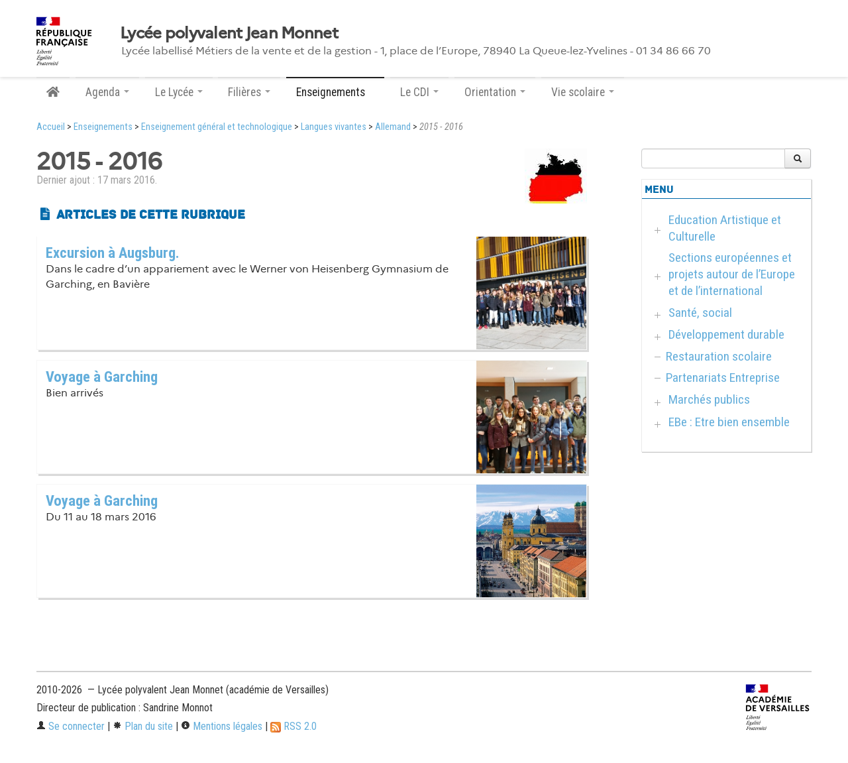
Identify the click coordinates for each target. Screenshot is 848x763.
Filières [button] (249, 92)
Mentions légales (221, 726)
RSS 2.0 (293, 726)
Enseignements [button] (335, 92)
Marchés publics (709, 399)
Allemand (393, 127)
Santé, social (700, 312)
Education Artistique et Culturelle (724, 228)
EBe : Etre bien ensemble (729, 422)
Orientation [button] (494, 92)
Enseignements (103, 127)
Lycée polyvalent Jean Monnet (229, 33)
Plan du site (143, 726)
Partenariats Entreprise (723, 377)
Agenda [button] (107, 92)
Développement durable (726, 334)
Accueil (50, 127)
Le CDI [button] (419, 92)
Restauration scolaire (719, 356)
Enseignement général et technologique (216, 127)
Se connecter (70, 726)
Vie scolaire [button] (582, 92)
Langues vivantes (333, 127)
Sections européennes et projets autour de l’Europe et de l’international (731, 274)
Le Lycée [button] (179, 92)
